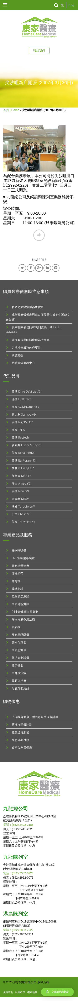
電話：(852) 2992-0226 (18, 873)
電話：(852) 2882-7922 (18, 930)
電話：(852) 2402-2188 (18, 824)
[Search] (56, 5)
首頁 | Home (11, 110)
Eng (71, 5)
